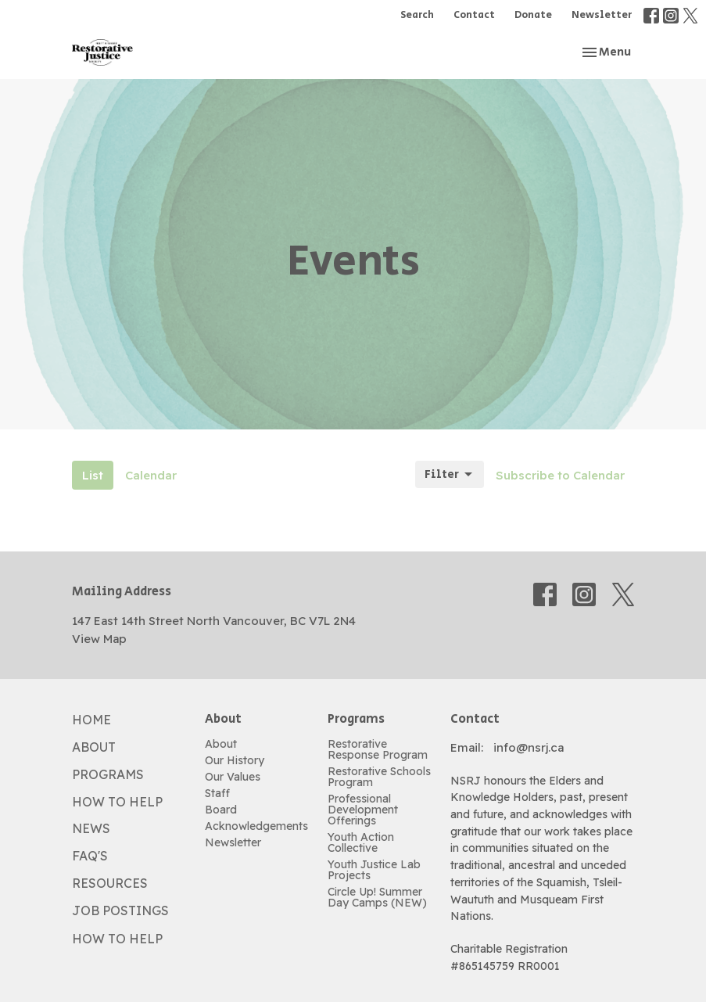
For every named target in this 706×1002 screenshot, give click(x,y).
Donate (533, 15)
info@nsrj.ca (528, 747)
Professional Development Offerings (363, 810)
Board (221, 810)
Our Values (232, 777)
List (92, 475)
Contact (474, 15)
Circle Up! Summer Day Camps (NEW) (377, 897)
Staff (217, 793)
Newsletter (602, 15)
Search (417, 15)
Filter (450, 474)
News (91, 828)
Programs (108, 774)
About (94, 747)
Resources (110, 883)
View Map (99, 638)
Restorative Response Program (378, 749)
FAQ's (90, 856)
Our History (234, 760)
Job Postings (120, 910)
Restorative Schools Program (379, 776)
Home (91, 719)
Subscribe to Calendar (560, 475)
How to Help (117, 802)
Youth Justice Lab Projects (374, 869)
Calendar (151, 475)
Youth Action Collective (361, 842)
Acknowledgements (256, 826)
